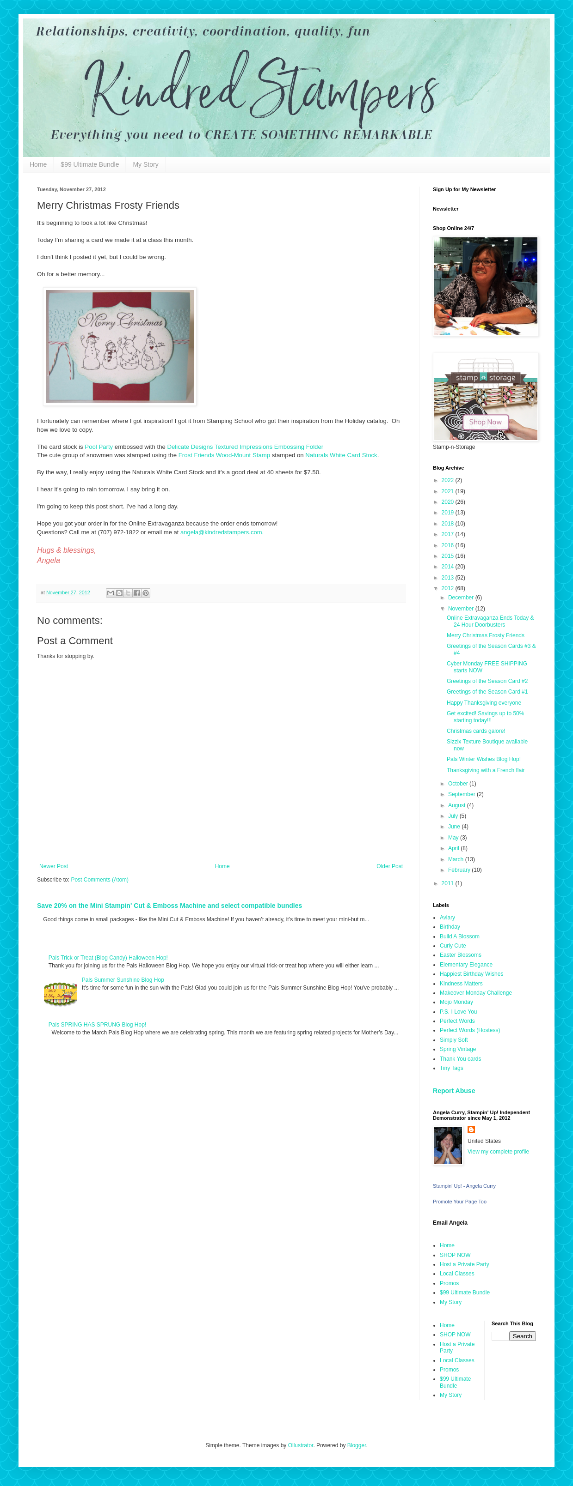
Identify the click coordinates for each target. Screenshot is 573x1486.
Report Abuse (454, 1090)
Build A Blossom (460, 936)
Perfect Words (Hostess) (470, 1030)
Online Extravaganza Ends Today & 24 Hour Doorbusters (490, 621)
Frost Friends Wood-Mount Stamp (224, 455)
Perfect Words (457, 1021)
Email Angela (450, 1223)
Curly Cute (453, 945)
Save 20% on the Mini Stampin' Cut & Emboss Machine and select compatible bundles (169, 905)
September (462, 794)
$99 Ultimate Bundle (90, 164)
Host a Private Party (464, 1264)
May (454, 837)
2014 (449, 566)
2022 (449, 480)
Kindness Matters (461, 983)
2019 (449, 512)
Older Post (389, 866)
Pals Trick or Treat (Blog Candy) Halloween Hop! (108, 957)
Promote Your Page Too (460, 1201)
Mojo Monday (456, 1002)
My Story (145, 164)
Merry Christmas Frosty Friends (485, 635)
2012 (449, 588)
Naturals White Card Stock (341, 455)
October (458, 783)
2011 (449, 883)
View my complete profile (498, 1151)
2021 (449, 491)
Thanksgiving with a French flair (486, 770)
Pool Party (99, 446)
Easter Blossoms (460, 955)
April (454, 848)
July (454, 816)
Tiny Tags (451, 1068)
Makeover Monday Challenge (476, 993)
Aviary (447, 917)
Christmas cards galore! (476, 731)
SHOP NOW (455, 1255)
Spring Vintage (458, 1049)
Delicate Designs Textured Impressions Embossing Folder (245, 446)
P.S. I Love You (458, 1012)
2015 (449, 556)
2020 (449, 502)
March (456, 859)
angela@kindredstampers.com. (222, 532)
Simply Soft (454, 1040)
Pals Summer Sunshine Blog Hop (123, 980)
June (455, 826)
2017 (449, 534)
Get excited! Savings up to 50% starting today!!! (485, 716)
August (457, 805)
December (461, 597)
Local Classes (457, 1273)
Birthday (450, 927)
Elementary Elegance (466, 964)
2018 (449, 523)
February (460, 870)
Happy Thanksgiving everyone (484, 703)
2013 (449, 577)
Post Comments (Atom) (100, 879)
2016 (449, 545)
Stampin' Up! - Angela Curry (464, 1186)
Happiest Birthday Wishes (471, 974)
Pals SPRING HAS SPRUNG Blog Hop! (97, 1024)
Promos (449, 1283)
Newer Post (53, 866)
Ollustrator (301, 1445)
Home (38, 164)
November (461, 608)
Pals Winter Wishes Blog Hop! (484, 759)
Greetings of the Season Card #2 (487, 681)
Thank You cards (460, 1059)
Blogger (356, 1445)
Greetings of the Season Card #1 (487, 692)
